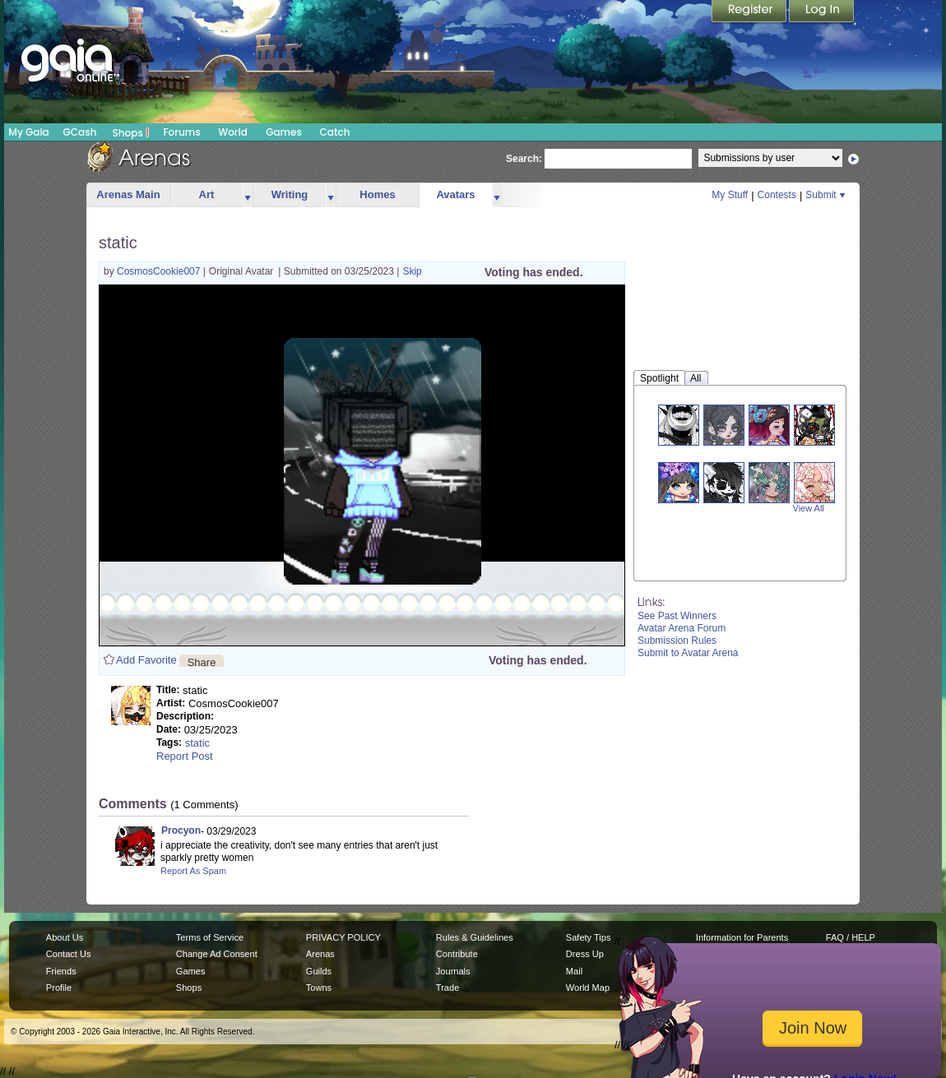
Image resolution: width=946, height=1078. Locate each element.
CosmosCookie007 (160, 271)
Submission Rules (677, 640)
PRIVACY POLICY (343, 937)
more (248, 195)
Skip (411, 271)
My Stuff (730, 195)
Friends (61, 971)
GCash (80, 132)
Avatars (455, 194)
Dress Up (585, 954)
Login (822, 12)
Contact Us (68, 954)
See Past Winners (677, 616)
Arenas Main (128, 194)
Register (750, 12)
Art (207, 194)
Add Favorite (146, 660)
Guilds (319, 971)
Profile (59, 987)
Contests (777, 195)
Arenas (320, 954)
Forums (181, 132)
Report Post (184, 756)
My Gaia (28, 132)
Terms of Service (209, 937)
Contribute (457, 954)
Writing (289, 194)
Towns (319, 987)
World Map (588, 987)
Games (284, 132)
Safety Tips (588, 937)
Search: (524, 158)
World (233, 132)
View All (808, 508)
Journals (453, 971)
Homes (377, 194)
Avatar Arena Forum (682, 628)
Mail (574, 971)
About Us (64, 937)
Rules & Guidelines (474, 937)
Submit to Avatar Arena (688, 653)
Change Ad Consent (216, 954)
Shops (131, 132)
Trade (447, 987)
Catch (335, 132)
